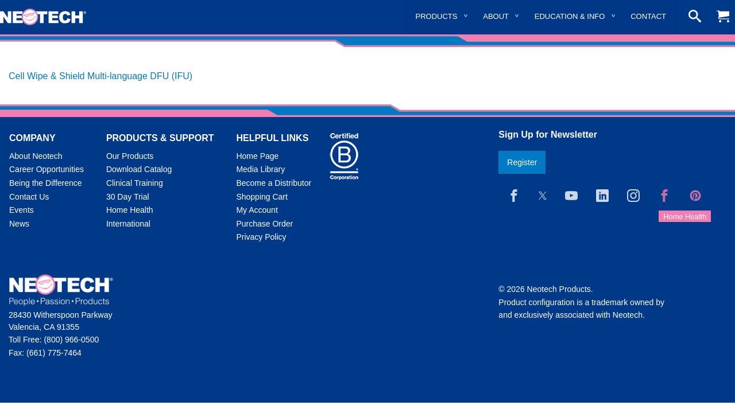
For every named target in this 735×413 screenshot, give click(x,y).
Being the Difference (45, 183)
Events (21, 210)
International (128, 223)
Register (522, 162)
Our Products (129, 156)
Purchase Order (264, 223)
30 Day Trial (127, 196)
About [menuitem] (496, 16)
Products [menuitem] (437, 16)
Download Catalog (139, 169)
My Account (256, 210)
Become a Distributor (273, 183)
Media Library (260, 169)
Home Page (257, 156)
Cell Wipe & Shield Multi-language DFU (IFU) (100, 76)
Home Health (129, 210)
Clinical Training (134, 183)
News (19, 223)
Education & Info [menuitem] (570, 16)
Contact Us (29, 196)
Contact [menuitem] (648, 16)
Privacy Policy (261, 236)
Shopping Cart (262, 196)
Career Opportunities (46, 169)
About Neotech (36, 156)
